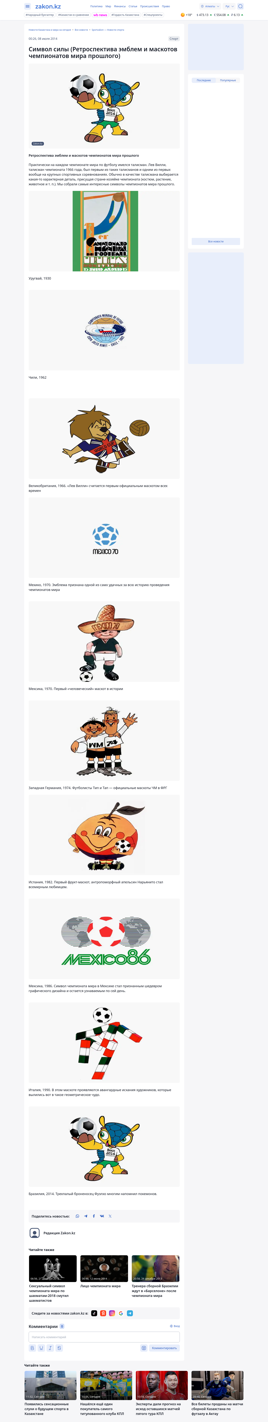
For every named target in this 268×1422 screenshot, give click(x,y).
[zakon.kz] (48, 6)
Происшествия (149, 6)
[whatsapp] (77, 1216)
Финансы (120, 6)
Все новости (81, 29)
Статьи (133, 6)
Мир (108, 6)
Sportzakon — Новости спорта (108, 29)
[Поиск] (240, 6)
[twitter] (110, 1216)
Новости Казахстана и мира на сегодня (50, 29)
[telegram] (85, 1216)
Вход (177, 1326)
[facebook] (93, 1216)
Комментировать (164, 1348)
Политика (96, 6)
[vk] (102, 1216)
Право (166, 6)
